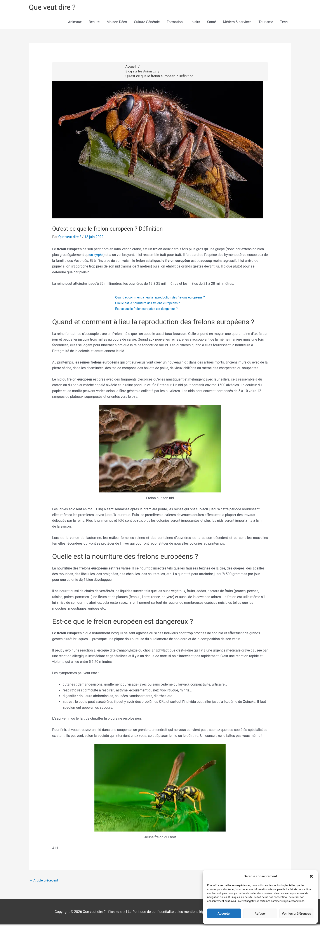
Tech (284, 23)
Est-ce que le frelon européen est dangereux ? (145, 310)
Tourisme (266, 23)
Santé (211, 23)
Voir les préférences (296, 914)
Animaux (75, 23)
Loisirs (195, 23)
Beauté (94, 23)
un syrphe (96, 256)
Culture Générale (147, 23)
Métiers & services (237, 23)
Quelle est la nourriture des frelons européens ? (146, 304)
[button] (311, 876)
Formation (175, 23)
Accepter (224, 914)
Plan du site (117, 913)
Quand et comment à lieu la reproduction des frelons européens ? (160, 298)
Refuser (260, 914)
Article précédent (44, 882)
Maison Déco (117, 23)
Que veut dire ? (54, 7)
